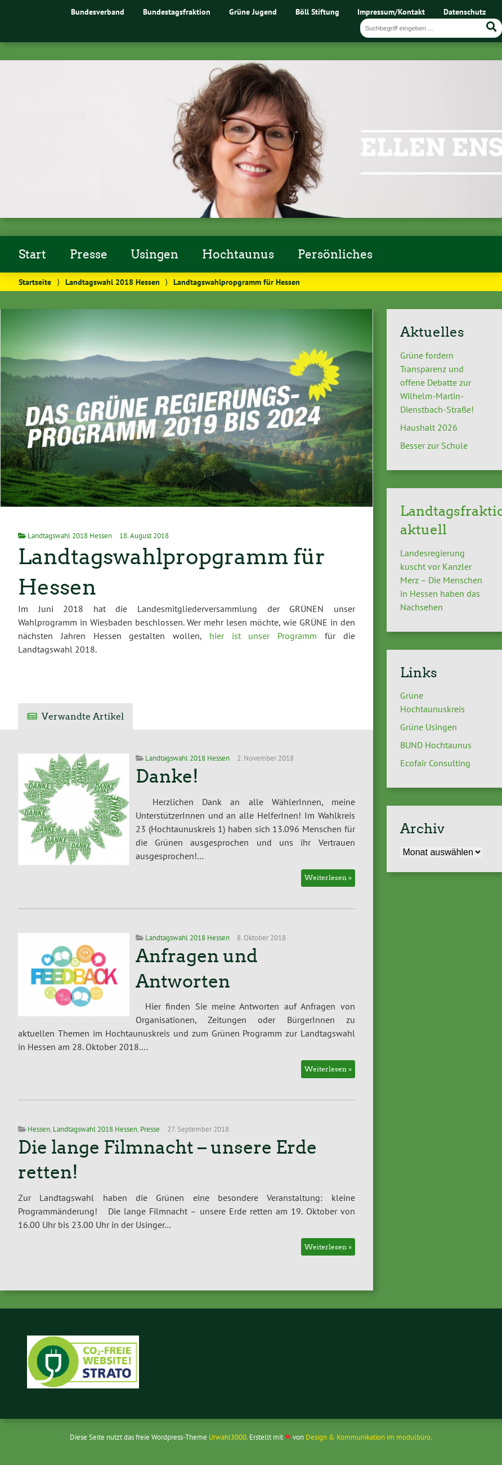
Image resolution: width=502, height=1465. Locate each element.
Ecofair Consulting (435, 763)
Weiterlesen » (328, 877)
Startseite (35, 281)
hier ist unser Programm (259, 635)
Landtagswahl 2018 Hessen (112, 281)
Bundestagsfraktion (176, 11)
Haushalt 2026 (429, 427)
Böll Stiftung (317, 11)
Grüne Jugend (253, 11)
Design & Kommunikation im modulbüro (368, 1437)
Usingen (154, 254)
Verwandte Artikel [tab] (83, 716)
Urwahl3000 (227, 1437)
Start (32, 254)
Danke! (167, 776)
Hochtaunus (238, 254)
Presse (88, 254)
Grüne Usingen (428, 726)
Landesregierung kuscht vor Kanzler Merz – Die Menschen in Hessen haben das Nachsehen (441, 580)
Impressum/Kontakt (391, 11)
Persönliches (335, 254)
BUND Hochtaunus (436, 745)
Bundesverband (97, 11)
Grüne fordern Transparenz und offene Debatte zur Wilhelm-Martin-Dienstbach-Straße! (437, 382)
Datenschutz (464, 11)
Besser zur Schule (434, 445)
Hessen (39, 1129)
